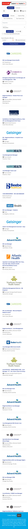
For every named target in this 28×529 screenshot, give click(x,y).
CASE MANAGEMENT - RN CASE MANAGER (13, 193)
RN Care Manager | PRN (9, 477)
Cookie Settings (11, 515)
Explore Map (21, 15)
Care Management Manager (10, 155)
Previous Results (14, 44)
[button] (18, 31)
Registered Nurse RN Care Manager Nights (14, 460)
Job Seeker (10, 8)
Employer (17, 8)
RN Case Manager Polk (9, 388)
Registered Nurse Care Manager (11, 406)
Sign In (23, 11)
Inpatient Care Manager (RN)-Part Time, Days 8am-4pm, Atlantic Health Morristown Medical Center (13, 263)
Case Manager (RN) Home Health (11, 347)
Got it (19, 515)
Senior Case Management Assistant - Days (14, 226)
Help (16, 11)
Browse (12, 15)
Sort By (4, 40)
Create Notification (20, 40)
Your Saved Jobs (20, 18)
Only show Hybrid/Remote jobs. (12, 34)
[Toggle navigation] (4, 10)
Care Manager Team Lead (9, 170)
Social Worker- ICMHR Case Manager (12, 493)
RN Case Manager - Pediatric (10, 210)
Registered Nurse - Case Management (13, 328)
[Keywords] (14, 22)
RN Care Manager (7, 244)
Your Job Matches (8, 18)
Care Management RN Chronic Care (12, 423)
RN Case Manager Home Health (11, 60)
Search (5, 15)
